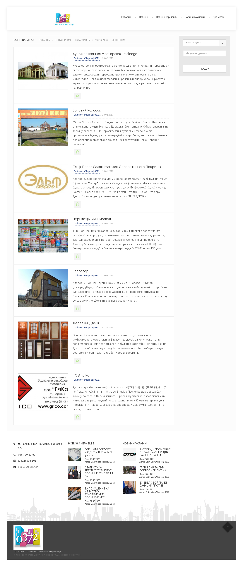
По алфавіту (82, 40)
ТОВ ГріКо (81, 375)
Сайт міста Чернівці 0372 (87, 58)
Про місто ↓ (219, 17)
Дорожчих (101, 40)
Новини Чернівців (166, 17)
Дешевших (119, 40)
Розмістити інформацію (50, 551)
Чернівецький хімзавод (92, 219)
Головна (126, 17)
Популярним (63, 40)
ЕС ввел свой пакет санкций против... (153, 484)
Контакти (32, 551)
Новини (143, 17)
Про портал (18, 551)
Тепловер (80, 271)
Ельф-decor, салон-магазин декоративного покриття (117, 167)
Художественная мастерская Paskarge (105, 54)
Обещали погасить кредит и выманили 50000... (99, 452)
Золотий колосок (87, 110)
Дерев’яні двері (86, 323)
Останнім (44, 40)
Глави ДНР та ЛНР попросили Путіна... (153, 469)
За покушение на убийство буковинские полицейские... (97, 493)
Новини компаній (195, 17)
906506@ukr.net (28, 466)
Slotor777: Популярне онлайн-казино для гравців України (154, 452)
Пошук (204, 68)
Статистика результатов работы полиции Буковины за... (99, 472)
